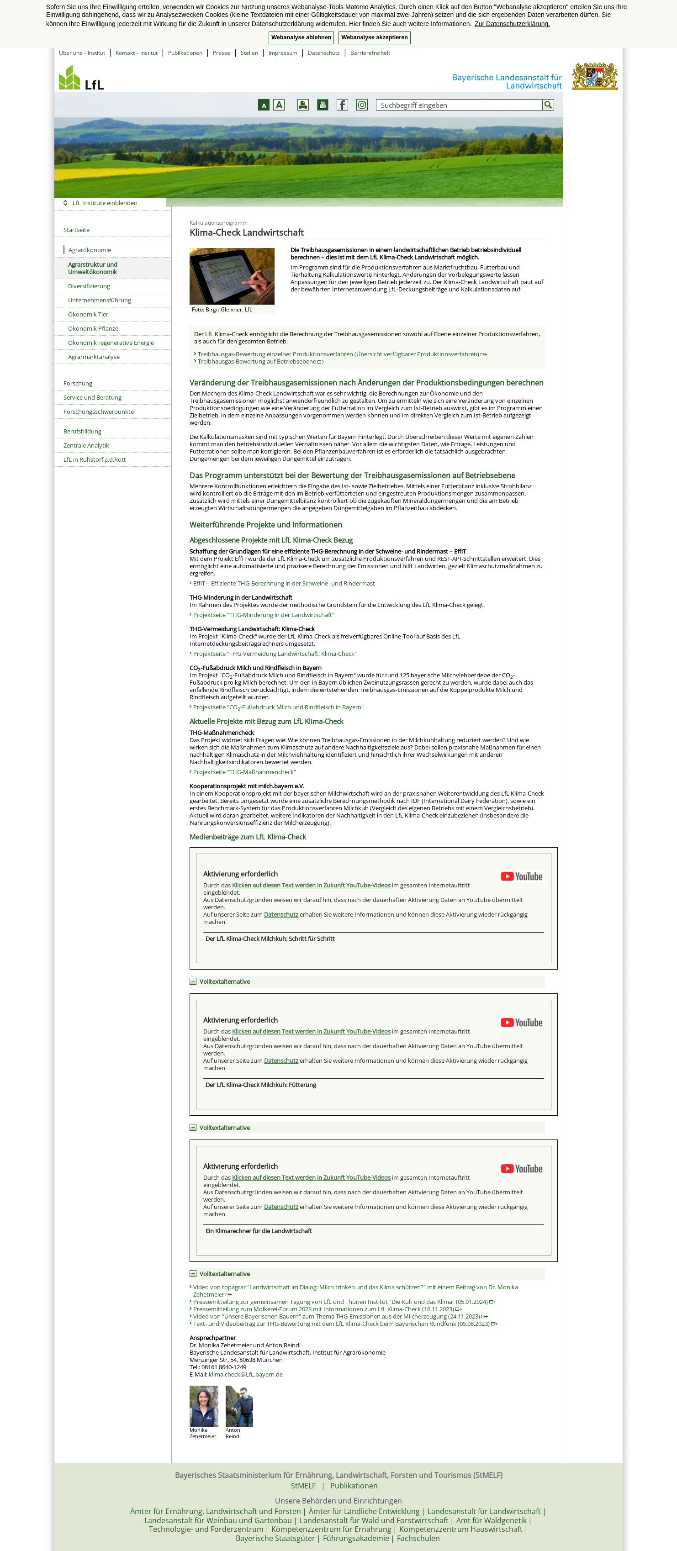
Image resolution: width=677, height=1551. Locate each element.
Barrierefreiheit (370, 53)
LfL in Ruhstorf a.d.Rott (94, 459)
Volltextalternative (225, 981)
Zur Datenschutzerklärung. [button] (512, 23)
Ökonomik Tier (88, 314)
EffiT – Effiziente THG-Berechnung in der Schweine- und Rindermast (284, 583)
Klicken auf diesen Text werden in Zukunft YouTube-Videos (311, 885)
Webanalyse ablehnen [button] (301, 37)
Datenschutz (324, 53)
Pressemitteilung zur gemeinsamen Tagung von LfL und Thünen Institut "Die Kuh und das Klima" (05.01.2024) (344, 1302)
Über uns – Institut (82, 53)
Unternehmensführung (99, 300)
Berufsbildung (82, 431)
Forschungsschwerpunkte (98, 411)
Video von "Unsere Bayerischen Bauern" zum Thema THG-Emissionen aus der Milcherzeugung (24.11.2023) (340, 1316)
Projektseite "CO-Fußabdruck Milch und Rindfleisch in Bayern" (278, 707)
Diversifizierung (89, 286)
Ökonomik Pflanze (93, 328)
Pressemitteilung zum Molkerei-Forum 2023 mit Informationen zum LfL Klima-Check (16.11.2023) (327, 1309)
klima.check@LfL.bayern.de (246, 1374)
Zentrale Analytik (86, 445)
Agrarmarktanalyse (94, 357)
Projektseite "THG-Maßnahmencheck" (244, 772)
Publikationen (185, 53)
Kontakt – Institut (137, 53)
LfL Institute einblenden (105, 202)
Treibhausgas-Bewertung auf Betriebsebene (261, 361)
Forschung (77, 383)
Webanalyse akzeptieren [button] (374, 37)
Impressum (283, 53)
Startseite (76, 230)
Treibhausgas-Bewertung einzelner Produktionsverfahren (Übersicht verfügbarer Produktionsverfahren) (342, 354)
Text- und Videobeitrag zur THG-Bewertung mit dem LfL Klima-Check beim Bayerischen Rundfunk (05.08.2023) (345, 1323)
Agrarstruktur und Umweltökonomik (92, 268)
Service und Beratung (92, 397)
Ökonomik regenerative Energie (111, 342)
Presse (221, 53)
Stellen (249, 53)
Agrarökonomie (87, 249)
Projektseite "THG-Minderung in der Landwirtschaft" (263, 615)
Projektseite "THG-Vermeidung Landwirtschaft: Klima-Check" (275, 653)
